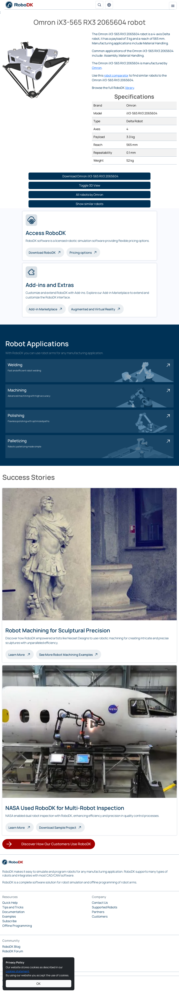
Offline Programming (17, 926)
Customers (100, 916)
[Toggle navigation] (173, 6)
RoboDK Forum (12, 951)
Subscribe (9, 921)
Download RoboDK (42, 252)
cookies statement (17, 971)
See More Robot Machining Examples (66, 655)
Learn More (21, 654)
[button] (109, 5)
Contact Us (100, 902)
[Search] (99, 5)
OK (38, 983)
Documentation (13, 912)
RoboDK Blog (11, 946)
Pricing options (81, 252)
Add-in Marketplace (43, 309)
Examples (9, 916)
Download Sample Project (57, 827)
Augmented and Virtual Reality (93, 309)
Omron (97, 68)
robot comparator (116, 75)
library (129, 88)
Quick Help (10, 902)
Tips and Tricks (12, 907)
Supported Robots (104, 907)
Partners (98, 912)
